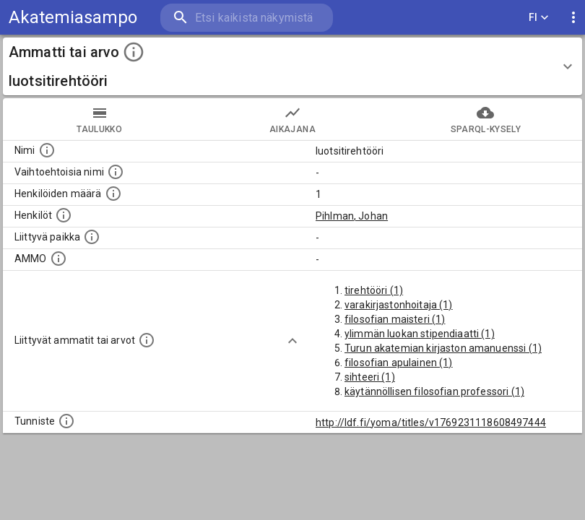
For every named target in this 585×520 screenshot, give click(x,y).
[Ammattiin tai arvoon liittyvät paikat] (91, 236)
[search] (246, 18)
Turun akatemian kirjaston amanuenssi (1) (443, 348)
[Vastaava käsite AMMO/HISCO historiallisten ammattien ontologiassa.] (58, 258)
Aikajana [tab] (292, 119)
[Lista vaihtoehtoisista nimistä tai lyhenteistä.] (115, 171)
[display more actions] (573, 18)
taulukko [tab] (99, 119)
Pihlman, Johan (352, 216)
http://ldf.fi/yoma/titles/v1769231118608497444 (431, 422)
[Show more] (292, 340)
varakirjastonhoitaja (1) (398, 305)
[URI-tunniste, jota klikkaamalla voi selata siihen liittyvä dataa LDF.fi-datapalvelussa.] (66, 421)
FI (538, 17)
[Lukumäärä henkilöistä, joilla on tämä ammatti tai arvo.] (113, 193)
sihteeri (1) (369, 377)
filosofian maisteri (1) (394, 319)
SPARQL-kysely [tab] (485, 119)
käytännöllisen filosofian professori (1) (434, 391)
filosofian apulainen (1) (398, 362)
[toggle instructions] (133, 52)
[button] (292, 66)
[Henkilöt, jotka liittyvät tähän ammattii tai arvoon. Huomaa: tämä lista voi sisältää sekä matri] (63, 215)
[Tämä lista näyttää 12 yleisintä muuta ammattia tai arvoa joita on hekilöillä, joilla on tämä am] (146, 340)
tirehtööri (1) (373, 290)
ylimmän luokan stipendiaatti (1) (419, 333)
